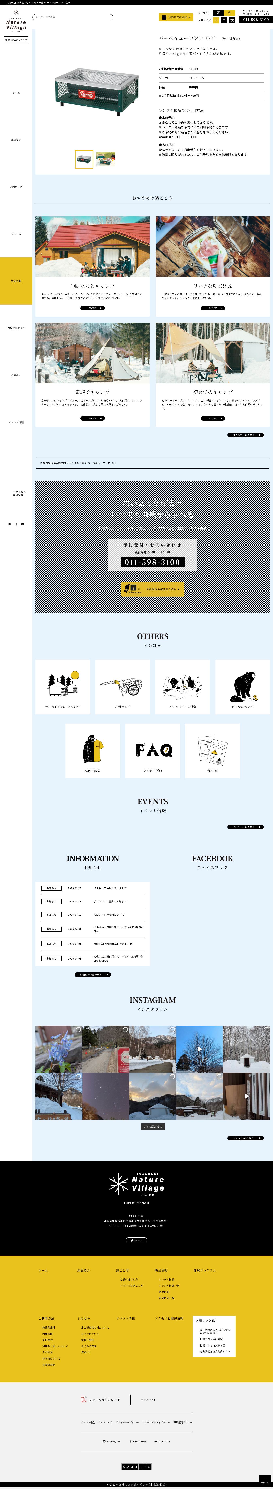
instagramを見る (244, 1138)
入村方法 (47, 1354)
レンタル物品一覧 (169, 1288)
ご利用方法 (16, 186)
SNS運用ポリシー (182, 1424)
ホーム (16, 92)
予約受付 (47, 1342)
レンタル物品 (166, 1281)
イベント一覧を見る (244, 827)
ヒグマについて (90, 1336)
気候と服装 (87, 1342)
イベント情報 (16, 422)
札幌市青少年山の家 (211, 1341)
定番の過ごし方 (129, 1281)
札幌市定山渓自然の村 (136, 1202)
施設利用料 (48, 1329)
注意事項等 (48, 1367)
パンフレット (148, 1401)
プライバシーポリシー (127, 1424)
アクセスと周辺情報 (169, 1320)
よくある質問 (89, 1348)
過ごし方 (16, 233)
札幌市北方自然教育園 (212, 1347)
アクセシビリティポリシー (156, 1424)
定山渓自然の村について (95, 1329)
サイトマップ (105, 1424)
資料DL (85, 1354)
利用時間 (47, 1336)
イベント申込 (88, 1424)
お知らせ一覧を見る (91, 974)
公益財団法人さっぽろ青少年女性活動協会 (215, 1333)
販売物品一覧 (166, 1300)
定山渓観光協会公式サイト (215, 1353)
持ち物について (51, 1360)
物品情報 (16, 281)
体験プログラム (16, 328)
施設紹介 (16, 139)
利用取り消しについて (55, 1348)
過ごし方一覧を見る (244, 435)
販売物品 (164, 1294)
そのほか (16, 375)
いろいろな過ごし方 (131, 1288)
